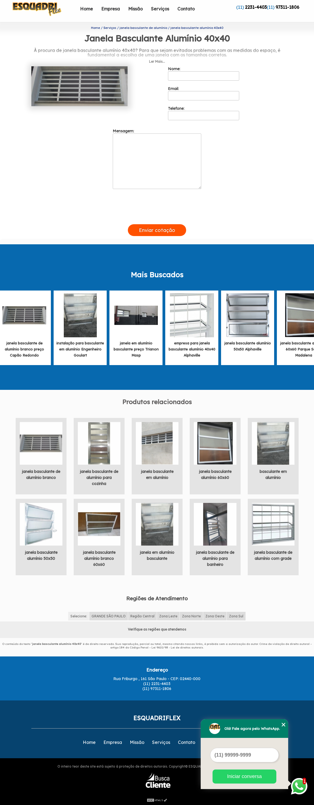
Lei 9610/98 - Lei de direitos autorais (177, 647)
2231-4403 (256, 7)
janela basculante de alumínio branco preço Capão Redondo (24, 349)
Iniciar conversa (244, 776)
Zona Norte (191, 616)
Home (86, 9)
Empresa (110, 9)
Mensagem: (157, 158)
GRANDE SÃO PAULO (109, 616)
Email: (203, 93)
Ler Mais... (157, 61)
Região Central (142, 616)
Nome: (203, 73)
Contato (186, 9)
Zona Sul (236, 616)
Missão (135, 9)
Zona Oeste (214, 616)
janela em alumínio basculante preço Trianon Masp (136, 349)
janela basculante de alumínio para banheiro (215, 558)
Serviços (160, 9)
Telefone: (203, 113)
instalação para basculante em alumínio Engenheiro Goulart (80, 349)
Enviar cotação (157, 230)
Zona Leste (168, 616)
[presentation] (157, 218)
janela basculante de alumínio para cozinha (99, 477)
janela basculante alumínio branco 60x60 (99, 558)
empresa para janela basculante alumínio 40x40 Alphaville (192, 349)
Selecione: (78, 616)
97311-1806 (287, 7)
